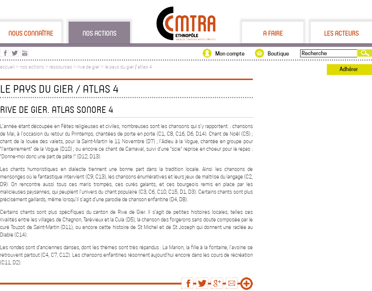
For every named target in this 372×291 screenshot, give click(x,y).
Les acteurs (341, 33)
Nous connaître (30, 33)
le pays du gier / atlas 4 (128, 67)
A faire (273, 33)
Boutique (278, 53)
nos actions (32, 67)
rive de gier (88, 67)
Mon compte (230, 53)
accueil (7, 67)
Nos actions (99, 33)
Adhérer (348, 69)
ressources (60, 67)
